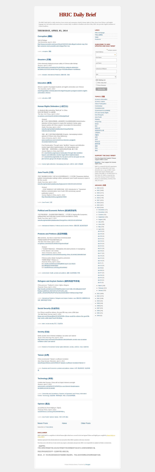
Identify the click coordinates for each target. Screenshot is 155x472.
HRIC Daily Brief (77, 14)
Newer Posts (43, 423)
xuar (74, 298)
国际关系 (63, 74)
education (45, 98)
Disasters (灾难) (44, 60)
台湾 (75, 368)
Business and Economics (49, 368)
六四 (51, 202)
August (100, 219)
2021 (98, 190)
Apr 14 (100, 260)
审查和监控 (59, 395)
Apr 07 (100, 272)
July (99, 222)
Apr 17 (100, 253)
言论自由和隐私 (70, 395)
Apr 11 (100, 263)
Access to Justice (100, 101)
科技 (64, 395)
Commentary (98, 106)
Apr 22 (100, 246)
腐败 (50, 51)
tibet (96, 126)
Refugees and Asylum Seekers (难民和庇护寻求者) (59, 281)
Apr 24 (100, 241)
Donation (97, 162)
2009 (98, 303)
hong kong (98, 121)
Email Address (106, 52)
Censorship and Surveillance (50, 393)
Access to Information (101, 99)
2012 (98, 296)
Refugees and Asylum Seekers (64, 298)
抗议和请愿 (73, 273)
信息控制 (52, 395)
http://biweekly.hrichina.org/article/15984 (54, 197)
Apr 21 (100, 248)
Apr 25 (100, 238)
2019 (98, 195)
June (100, 224)
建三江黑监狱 (79, 164)
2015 (98, 205)
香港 (96, 150)
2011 (98, 298)
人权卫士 (72, 164)
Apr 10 (100, 265)
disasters (44, 74)
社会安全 (60, 323)
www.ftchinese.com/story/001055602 (55, 267)
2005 (98, 313)
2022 (98, 188)
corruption (45, 51)
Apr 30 (100, 231)
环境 (78, 273)
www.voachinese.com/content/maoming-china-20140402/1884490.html (64, 254)
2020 (98, 193)
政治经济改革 (84, 225)
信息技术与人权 (99, 130)
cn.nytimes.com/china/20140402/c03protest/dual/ (53, 243)
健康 (68, 273)
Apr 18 (100, 251)
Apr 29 (100, 234)
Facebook (98, 39)
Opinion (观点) (44, 404)
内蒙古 (97, 135)
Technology (46, 395)
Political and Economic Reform (64, 225)
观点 (67, 417)
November (101, 212)
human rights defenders (49, 164)
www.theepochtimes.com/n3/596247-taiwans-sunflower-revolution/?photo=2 (61, 363)
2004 (98, 315)
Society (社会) (43, 332)
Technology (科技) (45, 379)
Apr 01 (100, 282)
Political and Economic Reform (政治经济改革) (57, 211)
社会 (81, 347)
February (101, 288)
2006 (98, 310)
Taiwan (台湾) (43, 355)
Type (97, 74)
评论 (96, 148)
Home (64, 423)
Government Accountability (102, 110)
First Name (99, 57)
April (99, 229)
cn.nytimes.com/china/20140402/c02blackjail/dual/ (53, 116)
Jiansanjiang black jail (62, 164)
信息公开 (97, 128)
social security (50, 323)
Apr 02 (100, 280)
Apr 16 (100, 255)
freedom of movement (48, 347)
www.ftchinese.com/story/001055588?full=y (51, 411)
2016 (98, 202)
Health (51, 273)
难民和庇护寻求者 (46, 300)
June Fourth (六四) (45, 172)
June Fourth (45, 202)
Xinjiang (97, 119)
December (101, 209)
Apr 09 (100, 268)
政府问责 (97, 144)
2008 (98, 306)
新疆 (96, 146)
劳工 (55, 323)
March (100, 285)
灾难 (68, 74)
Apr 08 (100, 270)
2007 (98, 308)
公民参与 (97, 132)
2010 (98, 301)
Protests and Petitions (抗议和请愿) (52, 234)
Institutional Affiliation (101, 69)
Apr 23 (100, 243)
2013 (98, 293)
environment (45, 273)
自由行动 (86, 347)
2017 (98, 200)
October (100, 214)
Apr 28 (100, 236)
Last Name (98, 63)
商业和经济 (81, 368)
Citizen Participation (100, 103)
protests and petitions (60, 273)
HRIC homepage (99, 32)
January (100, 290)
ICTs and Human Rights (101, 112)
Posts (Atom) (49, 427)
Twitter (96, 37)
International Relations (54, 74)
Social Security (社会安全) (48, 308)
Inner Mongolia (99, 115)
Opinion (52, 417)
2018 (98, 198)
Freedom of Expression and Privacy (69, 393)
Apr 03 (100, 277)
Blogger (88, 464)
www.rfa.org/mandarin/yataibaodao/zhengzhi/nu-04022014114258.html (60, 220)
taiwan (72, 368)
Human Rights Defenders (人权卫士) (53, 106)
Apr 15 (100, 258)
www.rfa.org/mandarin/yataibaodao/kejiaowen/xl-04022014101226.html (60, 184)
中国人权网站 (99, 35)
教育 (50, 98)
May (99, 226)
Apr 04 (100, 275)
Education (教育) (45, 83)
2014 (98, 207)
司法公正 (97, 141)
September (101, 217)
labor (43, 323)
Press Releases (102, 85)
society (72, 347)
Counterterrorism (99, 108)
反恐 (96, 137)
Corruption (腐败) (45, 36)
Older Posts (85, 423)
